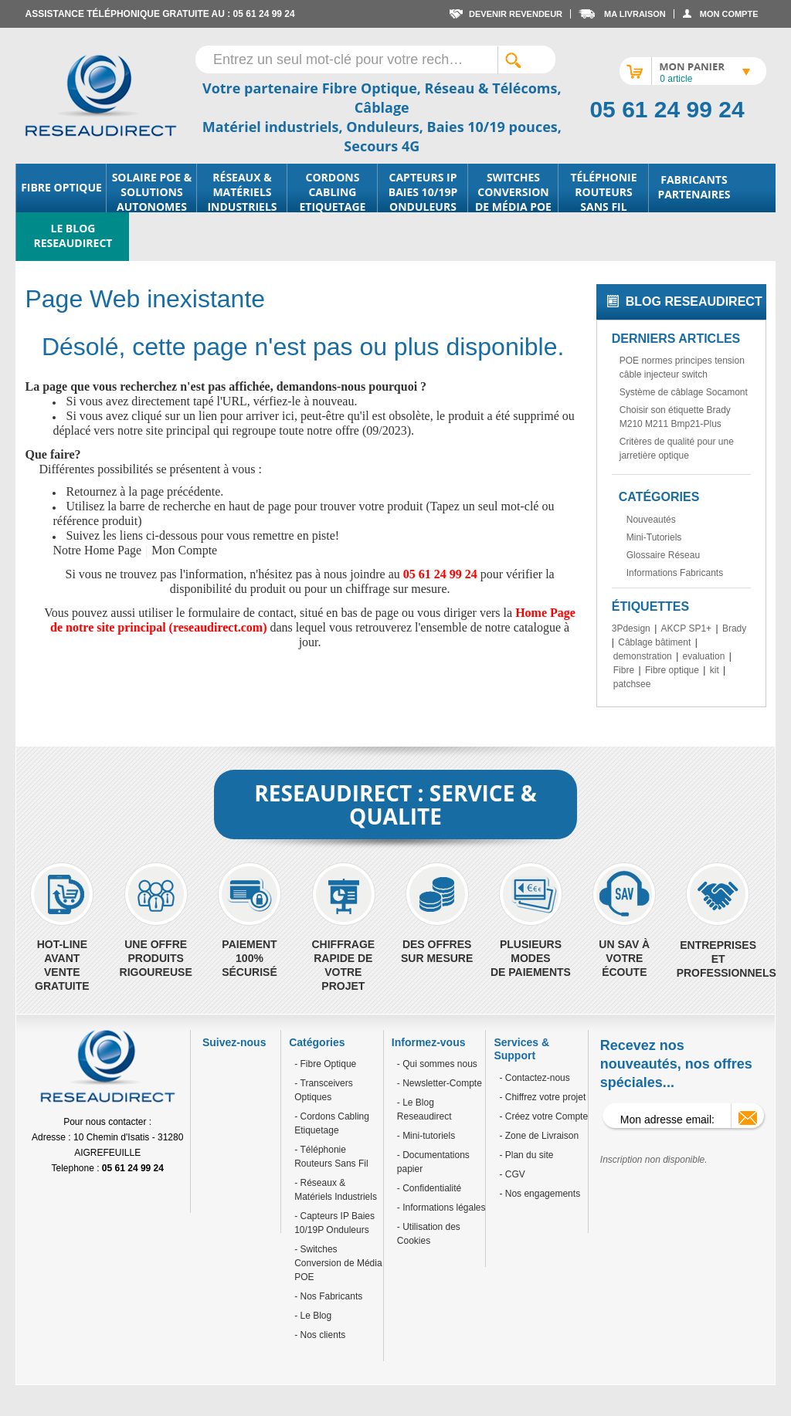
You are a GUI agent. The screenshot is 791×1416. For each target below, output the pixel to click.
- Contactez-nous (534, 1077)
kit (714, 670)
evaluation (704, 656)
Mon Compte (184, 550)
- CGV (512, 1174)
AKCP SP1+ (686, 628)
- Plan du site (526, 1155)
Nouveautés (651, 519)
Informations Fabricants (674, 572)
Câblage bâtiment (654, 642)
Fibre (623, 670)
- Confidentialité (429, 1188)
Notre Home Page (97, 550)
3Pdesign (631, 628)
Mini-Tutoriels (654, 537)
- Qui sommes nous (437, 1064)
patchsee (632, 684)
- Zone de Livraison (539, 1135)
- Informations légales (441, 1207)
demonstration (642, 656)
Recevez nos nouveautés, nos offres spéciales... (676, 1064)
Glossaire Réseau (663, 555)
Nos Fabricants (329, 1296)
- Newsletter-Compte (439, 1083)
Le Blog (314, 1315)
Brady (734, 628)
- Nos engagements (539, 1193)
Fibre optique (672, 670)
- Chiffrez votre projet (542, 1097)
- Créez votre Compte (543, 1116)
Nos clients (321, 1335)
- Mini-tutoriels (426, 1135)
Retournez (91, 491)
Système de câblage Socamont (684, 392)
